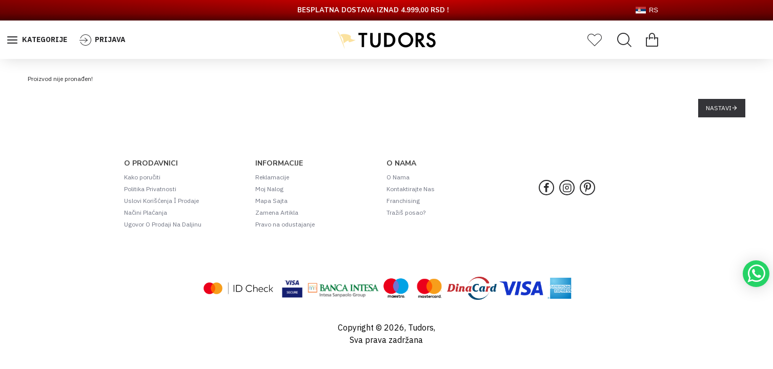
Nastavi (718, 108)
